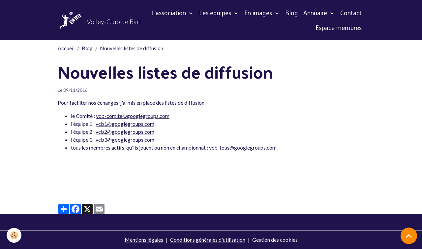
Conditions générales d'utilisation (207, 239)
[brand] (94, 20)
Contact (351, 12)
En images (259, 12)
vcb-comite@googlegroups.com (132, 116)
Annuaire (316, 12)
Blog (291, 12)
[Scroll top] (409, 236)
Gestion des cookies (275, 239)
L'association (169, 12)
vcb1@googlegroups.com (125, 124)
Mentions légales (144, 239)
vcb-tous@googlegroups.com (243, 147)
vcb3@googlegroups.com (125, 139)
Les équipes (216, 12)
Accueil (66, 48)
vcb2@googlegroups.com (125, 131)
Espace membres (339, 27)
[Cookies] (14, 235)
